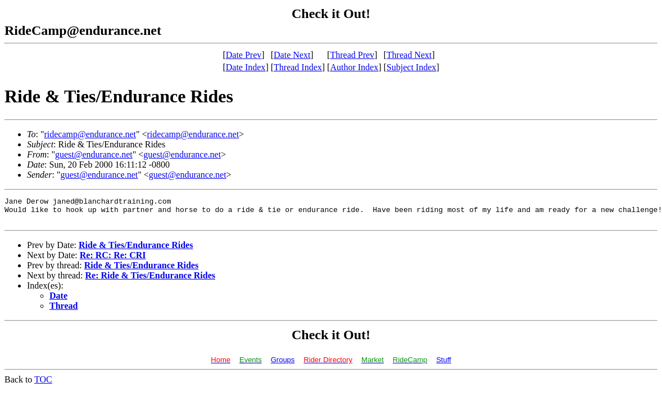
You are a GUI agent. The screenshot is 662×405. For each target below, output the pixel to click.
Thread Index (298, 67)
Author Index (354, 67)
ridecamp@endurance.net (90, 134)
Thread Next (409, 55)
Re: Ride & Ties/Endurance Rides (150, 280)
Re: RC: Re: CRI (113, 260)
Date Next (292, 55)
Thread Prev (352, 55)
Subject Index (411, 67)
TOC (43, 384)
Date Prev (244, 55)
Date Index (246, 67)
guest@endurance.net (94, 154)
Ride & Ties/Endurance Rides (136, 250)
